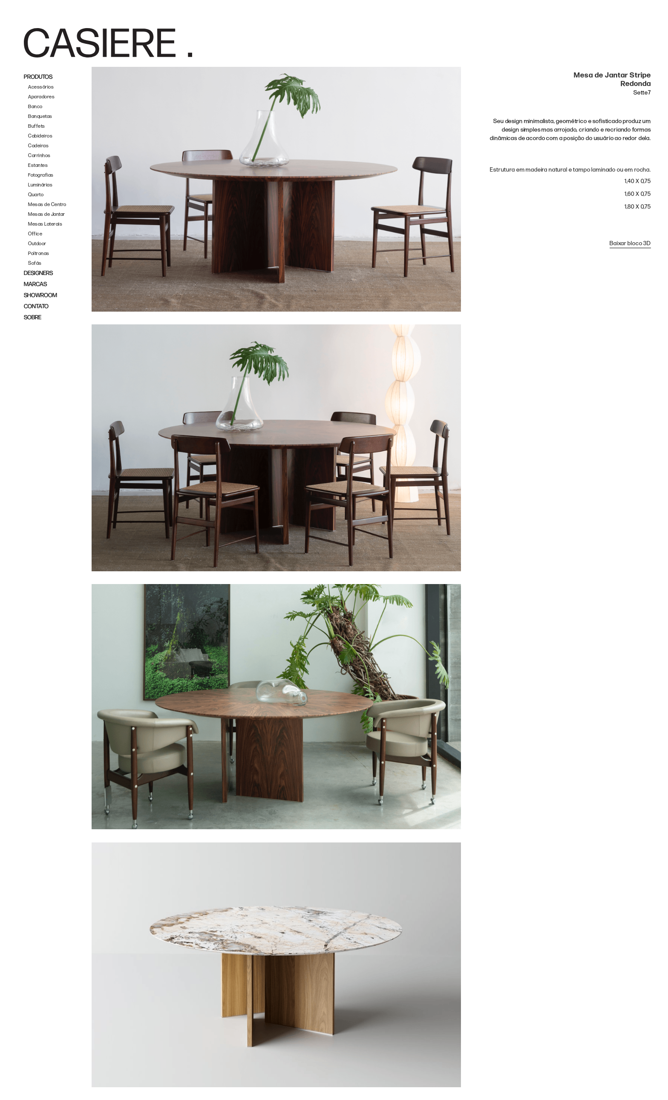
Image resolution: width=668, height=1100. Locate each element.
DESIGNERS (38, 273)
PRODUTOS (38, 76)
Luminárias (40, 185)
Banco (35, 106)
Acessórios (41, 87)
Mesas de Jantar (46, 214)
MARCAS (35, 284)
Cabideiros (40, 136)
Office (35, 234)
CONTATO (36, 306)
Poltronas (38, 253)
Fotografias (41, 175)
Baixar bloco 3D (630, 243)
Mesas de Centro (47, 204)
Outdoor (37, 244)
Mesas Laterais (45, 224)
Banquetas (40, 116)
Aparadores (41, 97)
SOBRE (32, 317)
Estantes (38, 165)
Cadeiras (38, 146)
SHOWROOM (40, 295)
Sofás (35, 263)
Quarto (35, 195)
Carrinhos (39, 155)
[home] (108, 43)
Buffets (36, 126)
